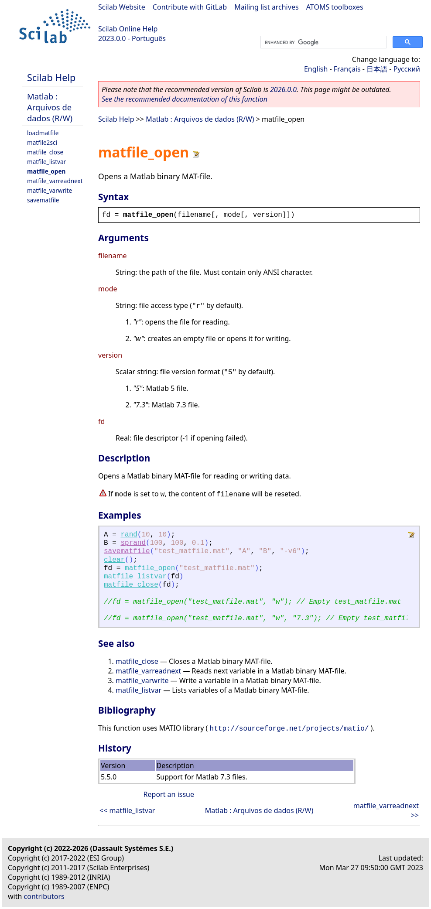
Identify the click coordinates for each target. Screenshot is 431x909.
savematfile (43, 200)
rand (128, 535)
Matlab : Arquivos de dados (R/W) (49, 107)
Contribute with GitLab (190, 7)
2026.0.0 (283, 89)
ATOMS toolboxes (334, 7)
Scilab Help (51, 77)
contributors (44, 896)
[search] (322, 42)
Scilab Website (121, 7)
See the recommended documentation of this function (184, 99)
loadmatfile (42, 133)
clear (114, 560)
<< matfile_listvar (127, 810)
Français (347, 69)
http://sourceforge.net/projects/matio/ (289, 729)
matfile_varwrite (49, 190)
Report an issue (169, 794)
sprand (133, 543)
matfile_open (46, 171)
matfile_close (45, 152)
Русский (406, 69)
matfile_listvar (46, 161)
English (316, 69)
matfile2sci (42, 142)
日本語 (376, 69)
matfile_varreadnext (55, 181)
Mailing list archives (266, 7)
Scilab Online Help (127, 29)
